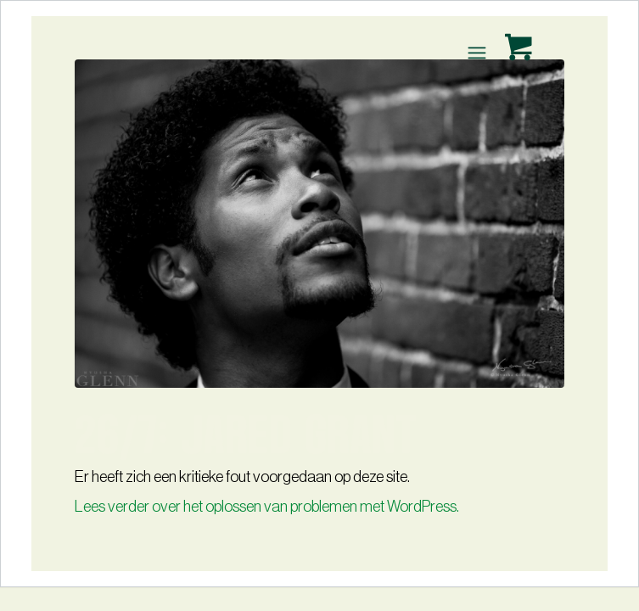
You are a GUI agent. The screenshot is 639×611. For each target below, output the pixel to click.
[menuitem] (479, 52)
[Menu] (475, 52)
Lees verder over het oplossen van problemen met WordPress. (267, 506)
